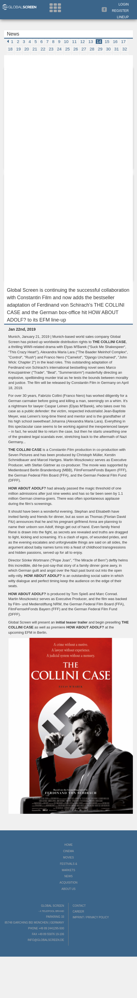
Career (78, 911)
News (68, 876)
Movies (68, 857)
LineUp (123, 17)
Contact (79, 905)
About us (69, 888)
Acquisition (68, 882)
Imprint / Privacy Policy (91, 917)
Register (120, 11)
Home (68, 844)
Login (124, 4)
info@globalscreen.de (46, 939)
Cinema (68, 851)
